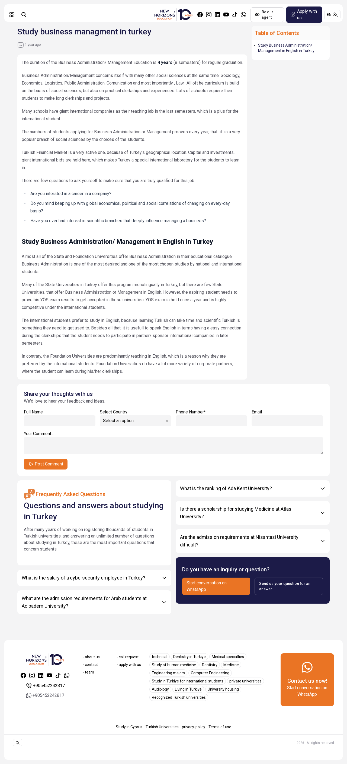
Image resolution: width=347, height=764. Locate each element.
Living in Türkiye (188, 689)
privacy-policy (193, 727)
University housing (223, 689)
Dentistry (209, 665)
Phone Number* (211, 417)
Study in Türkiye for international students (187, 681)
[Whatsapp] (243, 15)
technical (159, 657)
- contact (90, 664)
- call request (128, 657)
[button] (12, 14)
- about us (91, 657)
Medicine (231, 665)
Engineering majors (168, 673)
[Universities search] (23, 14)
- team (88, 672)
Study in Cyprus (129, 727)
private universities (245, 681)
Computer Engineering (210, 673)
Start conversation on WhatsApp (207, 586)
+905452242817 (45, 685)
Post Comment (45, 464)
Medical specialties (228, 657)
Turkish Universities (162, 727)
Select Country (113, 412)
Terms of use (219, 727)
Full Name (59, 417)
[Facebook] (200, 15)
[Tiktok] (235, 15)
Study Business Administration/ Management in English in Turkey (286, 48)
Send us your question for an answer (284, 586)
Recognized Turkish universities (179, 697)
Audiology (160, 689)
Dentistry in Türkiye (189, 657)
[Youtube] (226, 15)
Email (287, 417)
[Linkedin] (217, 15)
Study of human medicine (174, 665)
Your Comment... (173, 442)
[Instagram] (209, 15)
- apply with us (129, 664)
